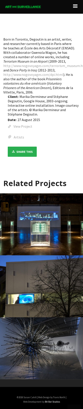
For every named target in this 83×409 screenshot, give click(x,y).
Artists (19, 137)
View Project (20, 126)
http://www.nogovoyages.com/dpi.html (33, 74)
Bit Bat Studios (52, 401)
